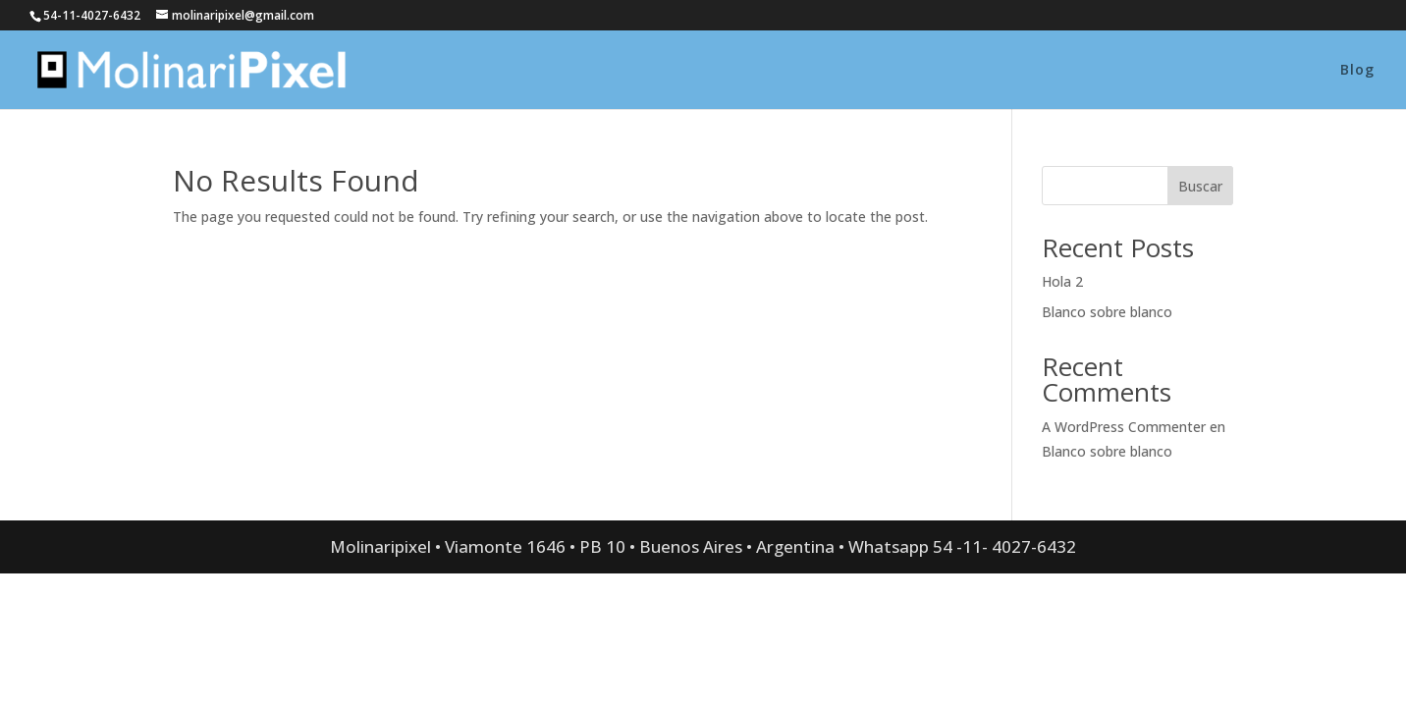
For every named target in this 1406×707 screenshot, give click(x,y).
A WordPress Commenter (1124, 426)
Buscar (1200, 186)
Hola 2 (1062, 281)
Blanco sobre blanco (1107, 311)
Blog (1357, 71)
